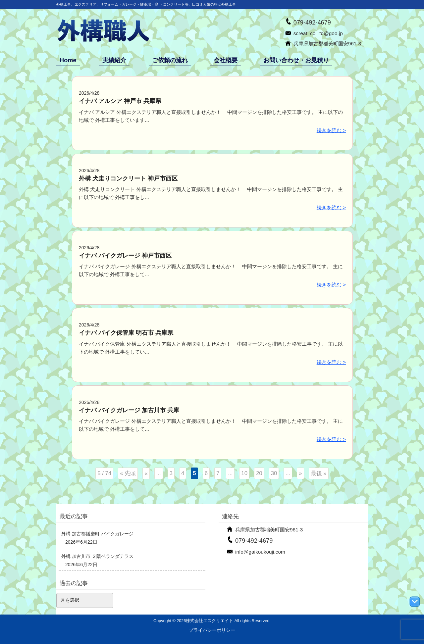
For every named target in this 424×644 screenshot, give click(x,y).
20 (259, 473)
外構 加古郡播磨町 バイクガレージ (97, 533)
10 (244, 473)
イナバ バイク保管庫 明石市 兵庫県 (126, 332)
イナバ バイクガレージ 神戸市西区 (125, 255)
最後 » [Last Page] (319, 473)
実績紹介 (114, 60)
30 (274, 473)
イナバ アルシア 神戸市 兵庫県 (120, 101)
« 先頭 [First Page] (128, 473)
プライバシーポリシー (212, 630)
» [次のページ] (300, 473)
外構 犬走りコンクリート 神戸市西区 (128, 178)
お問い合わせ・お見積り (296, 60)
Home (68, 60)
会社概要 (226, 60)
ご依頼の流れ (170, 60)
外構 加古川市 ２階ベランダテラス (97, 556)
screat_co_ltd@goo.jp (318, 33)
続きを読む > (331, 130)
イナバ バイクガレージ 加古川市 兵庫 (129, 410)
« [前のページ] (145, 473)
